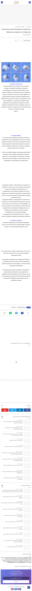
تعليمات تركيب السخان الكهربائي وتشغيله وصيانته (13, 534)
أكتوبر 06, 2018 (19, 501)
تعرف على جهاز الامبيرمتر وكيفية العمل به (15, 546)
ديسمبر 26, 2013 (19, 545)
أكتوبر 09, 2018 (19, 432)
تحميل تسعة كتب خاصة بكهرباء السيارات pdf (14, 521)
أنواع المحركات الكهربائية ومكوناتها (16, 440)
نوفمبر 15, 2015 (19, 426)
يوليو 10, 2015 (19, 495)
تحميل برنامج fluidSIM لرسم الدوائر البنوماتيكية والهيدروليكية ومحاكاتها (14, 428)
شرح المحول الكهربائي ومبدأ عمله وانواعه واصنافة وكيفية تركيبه (13, 478)
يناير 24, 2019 (19, 457)
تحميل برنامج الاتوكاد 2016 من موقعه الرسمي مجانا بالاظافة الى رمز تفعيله (13, 422)
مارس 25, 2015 (19, 476)
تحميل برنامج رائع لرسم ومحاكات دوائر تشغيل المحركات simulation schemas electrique (12, 453)
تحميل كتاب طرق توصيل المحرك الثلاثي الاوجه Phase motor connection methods (13, 435)
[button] (22, 313)
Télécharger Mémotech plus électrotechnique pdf (13, 465)
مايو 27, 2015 (19, 445)
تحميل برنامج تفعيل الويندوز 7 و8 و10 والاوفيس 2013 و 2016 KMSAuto (12, 472)
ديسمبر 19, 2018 (19, 507)
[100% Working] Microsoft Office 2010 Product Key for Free (12, 504)
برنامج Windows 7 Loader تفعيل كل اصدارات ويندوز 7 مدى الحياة (12, 510)
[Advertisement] (16, 15)
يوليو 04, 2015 (19, 526)
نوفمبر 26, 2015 (19, 532)
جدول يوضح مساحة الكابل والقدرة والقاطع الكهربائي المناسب (13, 529)
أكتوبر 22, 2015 (19, 420)
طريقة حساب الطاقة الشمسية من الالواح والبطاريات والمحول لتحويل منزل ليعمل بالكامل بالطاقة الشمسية (12, 491)
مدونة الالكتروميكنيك (11, 586)
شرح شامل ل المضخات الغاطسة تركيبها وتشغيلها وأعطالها (13, 497)
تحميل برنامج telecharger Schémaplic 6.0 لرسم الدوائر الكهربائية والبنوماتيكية (12, 460)
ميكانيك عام (13, 307)
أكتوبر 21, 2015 (19, 520)
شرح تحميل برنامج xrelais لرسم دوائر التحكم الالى (13, 446)
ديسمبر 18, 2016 (19, 451)
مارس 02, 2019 (19, 470)
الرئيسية (28, 26)
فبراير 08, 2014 (19, 438)
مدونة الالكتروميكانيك (19, 26)
